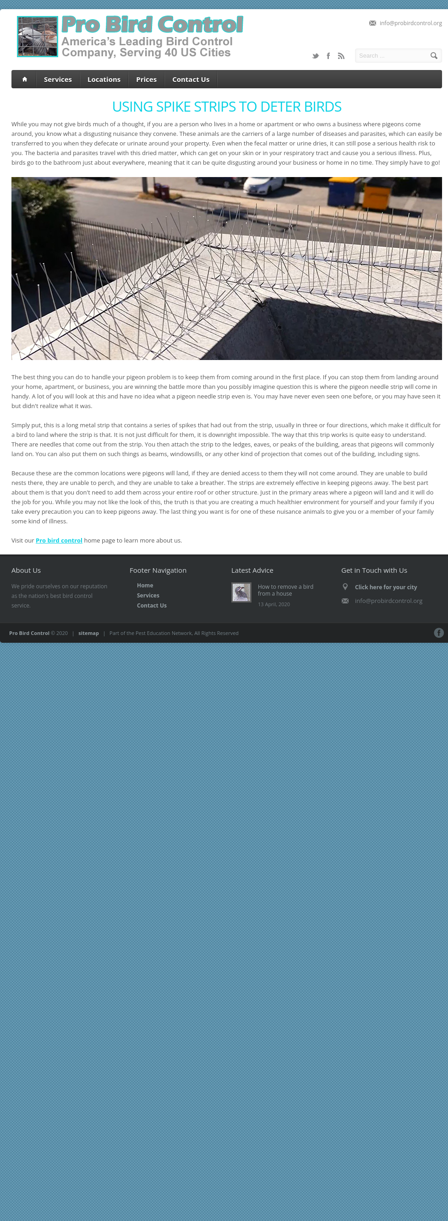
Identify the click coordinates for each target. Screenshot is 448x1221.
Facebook (328, 55)
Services (58, 79)
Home (145, 585)
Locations (103, 79)
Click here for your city (386, 587)
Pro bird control (59, 540)
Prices (146, 79)
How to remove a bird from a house (285, 590)
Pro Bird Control (29, 632)
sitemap (88, 632)
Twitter (315, 55)
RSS (341, 55)
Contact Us (190, 79)
